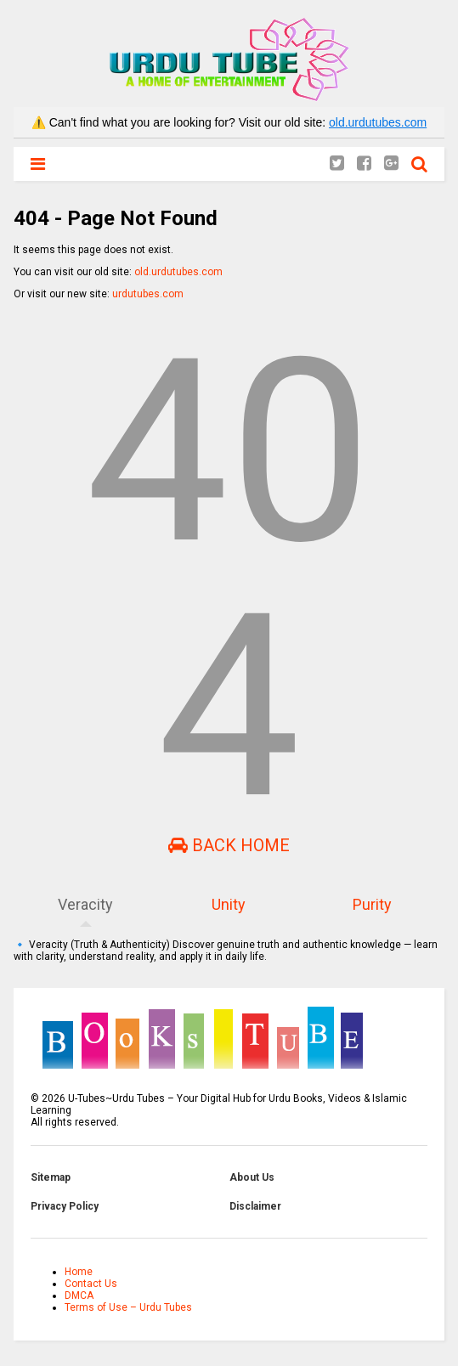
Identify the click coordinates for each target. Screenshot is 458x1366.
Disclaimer (255, 1206)
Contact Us (91, 1284)
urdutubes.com (148, 294)
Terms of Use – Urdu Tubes (128, 1307)
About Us (251, 1177)
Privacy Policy (65, 1206)
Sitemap (51, 1177)
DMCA (79, 1295)
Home (79, 1272)
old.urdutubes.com (378, 122)
